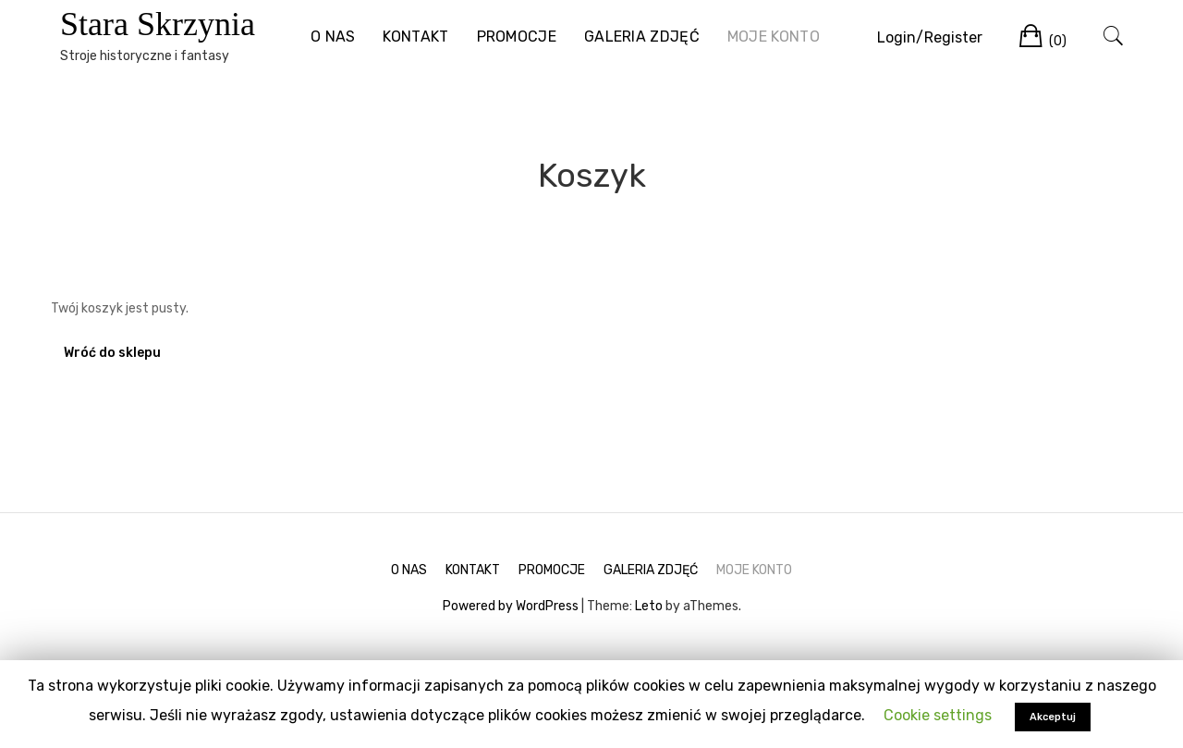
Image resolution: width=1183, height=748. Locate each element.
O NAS (333, 36)
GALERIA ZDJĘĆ (642, 36)
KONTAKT (415, 36)
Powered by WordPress (511, 606)
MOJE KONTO (773, 36)
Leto (649, 606)
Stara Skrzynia (157, 24)
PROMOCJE (516, 36)
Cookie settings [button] (938, 715)
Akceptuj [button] (1053, 717)
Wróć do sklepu (112, 353)
